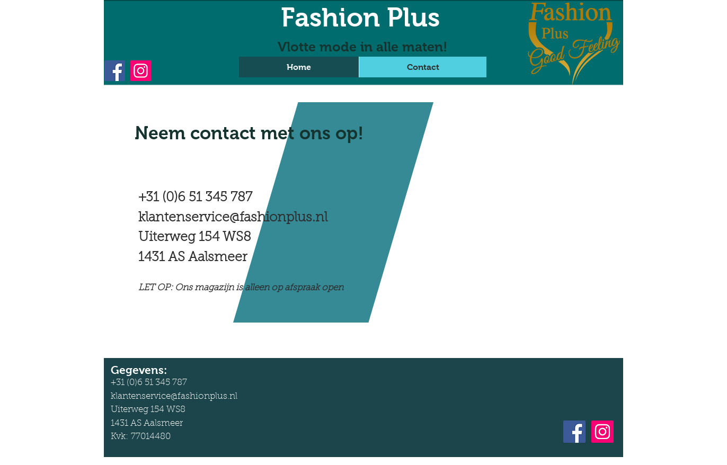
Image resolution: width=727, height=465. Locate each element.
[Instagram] (140, 70)
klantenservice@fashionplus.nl (232, 218)
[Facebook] (114, 70)
